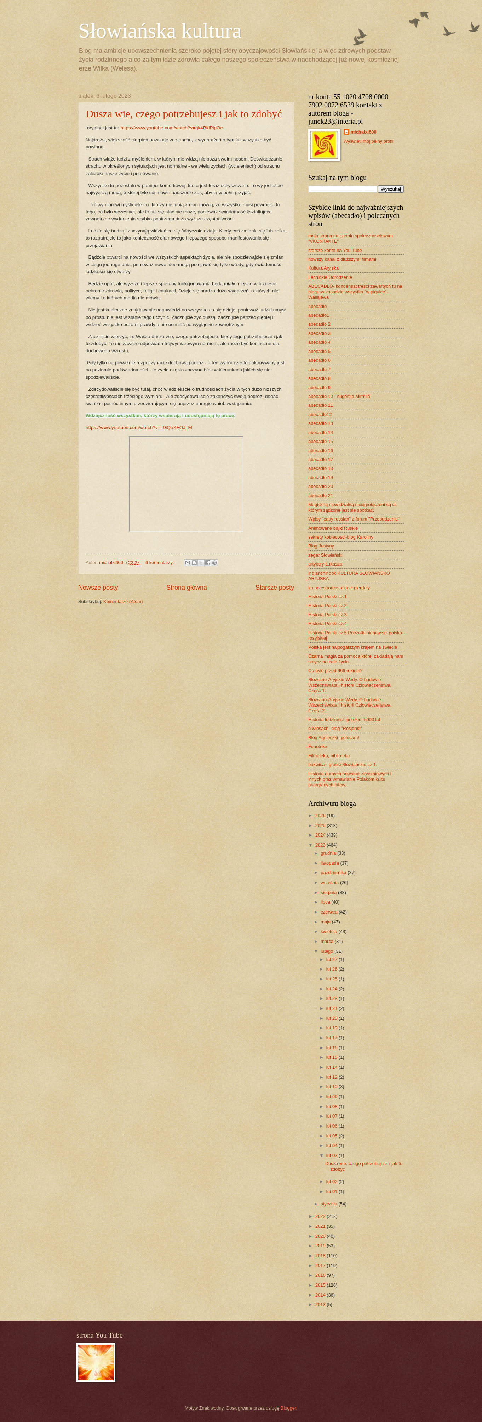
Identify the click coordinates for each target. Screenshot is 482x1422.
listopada (330, 863)
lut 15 (332, 1057)
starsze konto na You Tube (335, 250)
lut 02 (332, 1181)
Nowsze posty (98, 587)
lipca (326, 902)
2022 (321, 1216)
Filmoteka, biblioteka (329, 755)
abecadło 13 (320, 423)
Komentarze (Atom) (123, 601)
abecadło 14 (320, 432)
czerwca (330, 912)
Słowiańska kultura (160, 30)
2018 (321, 1255)
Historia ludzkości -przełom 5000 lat (344, 719)
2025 (321, 825)
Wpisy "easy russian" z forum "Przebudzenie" (354, 519)
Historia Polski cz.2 (327, 605)
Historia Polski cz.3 (327, 614)
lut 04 (332, 1145)
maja (326, 921)
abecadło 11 (320, 405)
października (334, 872)
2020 (321, 1236)
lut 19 (332, 1027)
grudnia (329, 853)
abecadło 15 (320, 441)
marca (327, 941)
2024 (321, 835)
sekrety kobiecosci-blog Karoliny (340, 537)
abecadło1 (318, 315)
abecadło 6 (319, 360)
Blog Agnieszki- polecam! (333, 737)
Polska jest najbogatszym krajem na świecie (352, 647)
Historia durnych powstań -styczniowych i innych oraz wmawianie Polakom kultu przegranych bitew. (349, 779)
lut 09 (332, 1096)
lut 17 (332, 1037)
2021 (321, 1226)
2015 (321, 1285)
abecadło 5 (319, 351)
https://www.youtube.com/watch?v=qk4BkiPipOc (171, 127)
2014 (321, 1295)
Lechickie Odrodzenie (330, 277)
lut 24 (332, 988)
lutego (327, 951)
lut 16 (332, 1047)
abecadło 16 (320, 450)
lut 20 (332, 1018)
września (330, 882)
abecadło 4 (319, 342)
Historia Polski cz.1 (327, 596)
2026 (321, 815)
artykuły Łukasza (325, 564)
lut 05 (332, 1136)
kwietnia (329, 931)
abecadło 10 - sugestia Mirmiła (339, 396)
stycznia (329, 1204)
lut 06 (332, 1126)
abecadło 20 (320, 486)
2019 (321, 1245)
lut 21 (332, 1008)
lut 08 (332, 1106)
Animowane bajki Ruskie (333, 528)
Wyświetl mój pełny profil (369, 141)
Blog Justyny (321, 546)
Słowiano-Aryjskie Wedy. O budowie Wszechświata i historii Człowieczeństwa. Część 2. (349, 705)
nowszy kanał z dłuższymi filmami (342, 259)
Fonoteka (317, 746)
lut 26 (332, 969)
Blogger (288, 1408)
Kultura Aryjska (323, 268)
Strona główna (186, 587)
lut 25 (332, 979)
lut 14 (332, 1067)
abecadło (317, 306)
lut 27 (332, 959)
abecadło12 (320, 414)
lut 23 (332, 998)
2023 (321, 845)
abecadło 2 (319, 324)
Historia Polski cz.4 (327, 623)
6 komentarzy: (160, 562)
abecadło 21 (320, 495)
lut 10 (332, 1086)
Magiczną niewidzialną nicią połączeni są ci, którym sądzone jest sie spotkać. (352, 507)
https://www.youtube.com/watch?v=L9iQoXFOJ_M (139, 427)
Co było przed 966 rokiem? (335, 670)
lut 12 (332, 1077)
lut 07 (332, 1116)
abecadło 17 (320, 459)
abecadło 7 (319, 369)
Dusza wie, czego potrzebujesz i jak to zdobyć (184, 113)
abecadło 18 (320, 468)
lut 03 (332, 1155)
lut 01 (332, 1191)
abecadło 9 (319, 387)
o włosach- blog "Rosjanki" (335, 728)
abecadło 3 (319, 333)
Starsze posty (275, 587)
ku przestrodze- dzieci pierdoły (339, 587)
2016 (321, 1275)
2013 (321, 1304)
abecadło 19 (320, 477)
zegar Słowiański (325, 555)
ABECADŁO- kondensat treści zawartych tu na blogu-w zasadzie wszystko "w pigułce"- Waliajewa (355, 291)
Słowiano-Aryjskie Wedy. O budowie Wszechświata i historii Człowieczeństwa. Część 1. (349, 685)
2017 (321, 1265)
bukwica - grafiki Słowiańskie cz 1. (342, 764)
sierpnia (329, 892)
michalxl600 (364, 132)
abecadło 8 (319, 378)
